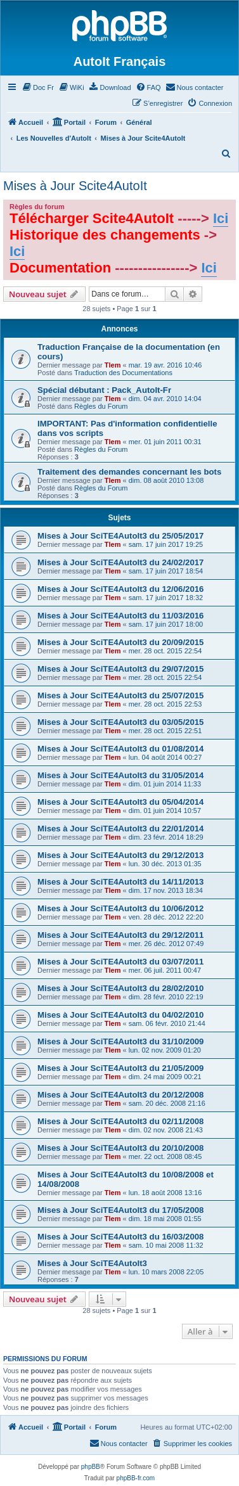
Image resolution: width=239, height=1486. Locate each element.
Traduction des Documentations (123, 372)
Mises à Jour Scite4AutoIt (75, 186)
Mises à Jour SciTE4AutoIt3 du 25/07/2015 (120, 695)
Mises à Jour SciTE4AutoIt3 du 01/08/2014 (120, 748)
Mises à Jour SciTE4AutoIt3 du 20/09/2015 (120, 642)
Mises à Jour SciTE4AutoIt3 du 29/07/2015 (120, 669)
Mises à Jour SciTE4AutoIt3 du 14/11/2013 (120, 882)
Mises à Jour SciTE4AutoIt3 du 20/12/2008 (120, 1094)
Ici (220, 218)
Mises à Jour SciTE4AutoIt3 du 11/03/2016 (120, 615)
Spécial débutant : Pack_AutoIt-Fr (104, 390)
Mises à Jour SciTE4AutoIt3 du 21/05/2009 (120, 1068)
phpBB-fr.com (136, 1478)
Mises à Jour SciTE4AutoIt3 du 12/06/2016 (120, 589)
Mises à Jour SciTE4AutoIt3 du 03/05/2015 (120, 722)
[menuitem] (38, 87)
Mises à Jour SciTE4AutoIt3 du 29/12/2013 (120, 855)
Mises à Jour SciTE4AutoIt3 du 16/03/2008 (120, 1236)
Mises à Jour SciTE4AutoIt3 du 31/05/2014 (120, 775)
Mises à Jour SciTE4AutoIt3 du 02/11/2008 (120, 1121)
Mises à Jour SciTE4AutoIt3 (92, 1263)
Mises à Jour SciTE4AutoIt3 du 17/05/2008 (120, 1210)
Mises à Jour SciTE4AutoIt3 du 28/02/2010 (120, 988)
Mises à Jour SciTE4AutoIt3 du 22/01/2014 (120, 828)
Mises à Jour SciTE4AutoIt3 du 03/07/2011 (120, 961)
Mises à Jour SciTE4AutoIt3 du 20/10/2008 (120, 1148)
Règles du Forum (100, 406)
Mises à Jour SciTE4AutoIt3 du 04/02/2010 (120, 1015)
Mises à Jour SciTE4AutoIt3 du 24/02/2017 (120, 562)
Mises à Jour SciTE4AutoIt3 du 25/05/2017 (120, 536)
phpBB (90, 1466)
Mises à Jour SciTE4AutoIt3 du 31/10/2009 (120, 1041)
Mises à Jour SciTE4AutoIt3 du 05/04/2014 (120, 802)
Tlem (113, 365)
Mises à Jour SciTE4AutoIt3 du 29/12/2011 (120, 935)
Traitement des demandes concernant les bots (129, 472)
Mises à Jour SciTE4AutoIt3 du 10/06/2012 (120, 908)
